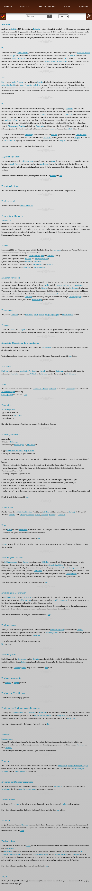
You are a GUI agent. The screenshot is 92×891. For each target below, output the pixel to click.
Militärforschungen (8, 392)
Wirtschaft (24, 6)
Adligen (72, 56)
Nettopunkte (38, 571)
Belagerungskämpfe (52, 315)
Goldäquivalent (74, 568)
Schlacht (54, 135)
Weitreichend (10, 451)
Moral (52, 129)
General (25, 562)
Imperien (40, 82)
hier (51, 176)
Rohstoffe (36, 29)
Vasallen (77, 854)
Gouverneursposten (57, 630)
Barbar (3, 220)
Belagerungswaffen (41, 259)
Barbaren (4, 739)
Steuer (36, 315)
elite (42, 256)
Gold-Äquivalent (7, 395)
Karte (53, 161)
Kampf (67, 6)
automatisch (23, 530)
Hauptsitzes (61, 715)
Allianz (65, 804)
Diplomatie (83, 6)
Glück (70, 129)
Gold (25, 395)
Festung (72, 512)
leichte (31, 256)
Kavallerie (37, 262)
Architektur (18, 415)
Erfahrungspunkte (10, 562)
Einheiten (66, 285)
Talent (5, 544)
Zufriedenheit (46, 347)
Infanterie (28, 262)
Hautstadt (10, 849)
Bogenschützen (29, 451)
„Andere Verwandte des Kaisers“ (55, 61)
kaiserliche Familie (83, 53)
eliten (74, 285)
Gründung (59, 371)
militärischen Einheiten (24, 512)
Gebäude (33, 374)
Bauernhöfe (58, 786)
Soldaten (14, 29)
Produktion (29, 315)
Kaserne (44, 288)
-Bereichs (69, 114)
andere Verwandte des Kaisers (30, 85)
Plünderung (29, 135)
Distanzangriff (38, 264)
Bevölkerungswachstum (27, 789)
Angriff (16, 683)
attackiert (46, 512)
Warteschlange (37, 300)
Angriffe (43, 114)
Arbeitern (45, 389)
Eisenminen (37, 389)
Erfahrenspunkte (25, 600)
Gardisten (44, 515)
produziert (52, 389)
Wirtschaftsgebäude (8, 410)
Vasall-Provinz (15, 164)
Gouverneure (22, 659)
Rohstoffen (71, 718)
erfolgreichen (62, 766)
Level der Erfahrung (60, 600)
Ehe (64, 58)
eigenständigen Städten (41, 854)
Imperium (14, 315)
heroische (50, 256)
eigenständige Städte (55, 565)
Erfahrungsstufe (17, 713)
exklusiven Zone (27, 161)
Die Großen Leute (47, 6)
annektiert (64, 854)
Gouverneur (27, 597)
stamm (8, 220)
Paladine (52, 515)
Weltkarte (8, 6)
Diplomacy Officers (11, 120)
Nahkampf (49, 264)
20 (89, 16)
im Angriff (84, 766)
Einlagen (21, 330)
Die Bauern (5, 371)
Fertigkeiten (37, 635)
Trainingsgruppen (75, 297)
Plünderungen (13, 126)
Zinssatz (12, 330)
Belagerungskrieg (74, 766)
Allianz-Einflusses (26, 206)
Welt (22, 831)
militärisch (27, 267)
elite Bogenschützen (27, 515)
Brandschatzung (67, 315)
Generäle (80, 630)
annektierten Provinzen (28, 371)
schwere (37, 256)
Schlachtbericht (81, 135)
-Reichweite (39, 126)
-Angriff (77, 138)
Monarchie (31, 445)
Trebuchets (61, 515)
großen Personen (22, 53)
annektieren (44, 164)
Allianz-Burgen (20, 771)
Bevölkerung (73, 288)
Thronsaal (24, 825)
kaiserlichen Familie (8, 85)
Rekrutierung (70, 389)
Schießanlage (13, 442)
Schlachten (69, 109)
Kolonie (43, 371)
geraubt (57, 854)
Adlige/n (13, 56)
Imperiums (57, 250)
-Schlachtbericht (9, 140)
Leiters (16, 804)
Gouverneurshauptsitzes (42, 715)
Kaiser (9, 530)
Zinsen (41, 315)
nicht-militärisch (40, 267)
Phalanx (37, 515)
